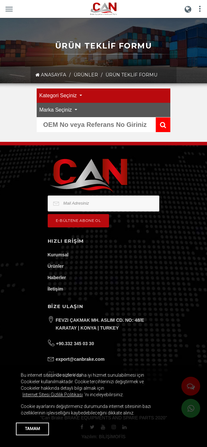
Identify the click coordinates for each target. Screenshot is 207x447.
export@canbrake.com (80, 359)
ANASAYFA (50, 75)
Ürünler (56, 266)
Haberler (57, 277)
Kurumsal (58, 254)
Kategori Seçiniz (58, 95)
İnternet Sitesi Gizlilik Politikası (52, 394)
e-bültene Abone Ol (78, 220)
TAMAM (32, 428)
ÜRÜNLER (86, 75)
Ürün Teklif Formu (131, 75)
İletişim (55, 288)
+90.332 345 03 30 (75, 343)
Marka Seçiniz (56, 110)
